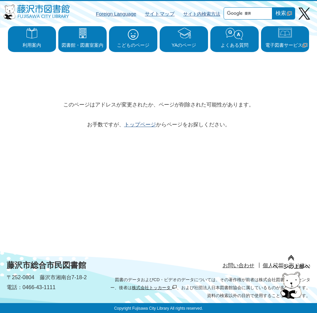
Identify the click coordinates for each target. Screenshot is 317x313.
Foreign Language (116, 14)
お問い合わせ (238, 265)
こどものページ (133, 45)
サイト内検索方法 (201, 14)
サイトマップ (160, 14)
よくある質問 (234, 45)
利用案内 (32, 45)
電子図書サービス (286, 45)
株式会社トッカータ (154, 287)
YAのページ (184, 45)
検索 (284, 13)
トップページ (140, 124)
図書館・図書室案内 (82, 45)
